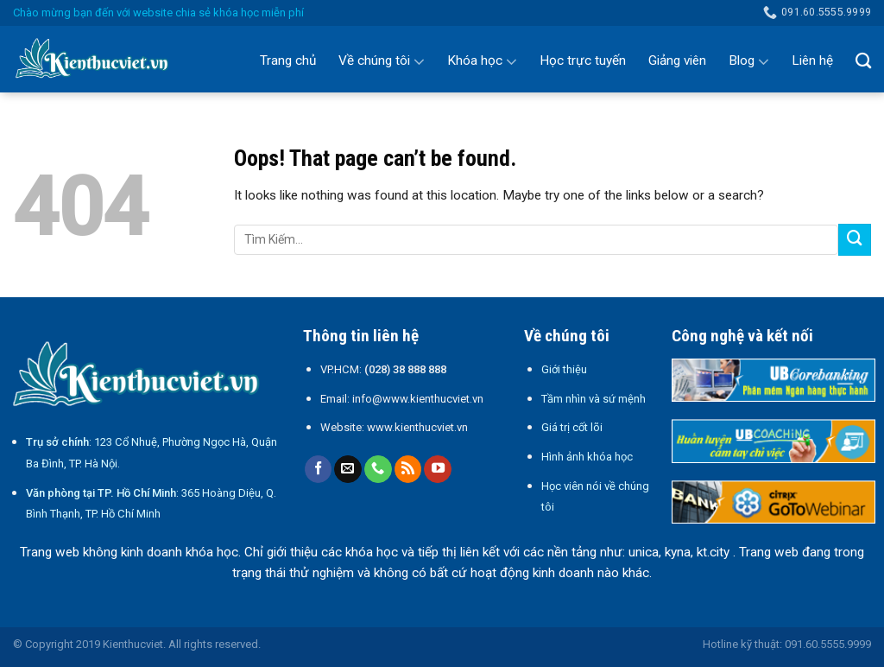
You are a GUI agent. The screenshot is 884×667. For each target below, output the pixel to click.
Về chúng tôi (381, 61)
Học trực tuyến (583, 60)
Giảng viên (677, 60)
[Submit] (854, 240)
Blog (749, 61)
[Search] (863, 60)
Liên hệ (812, 60)
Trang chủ (288, 60)
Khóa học (482, 61)
